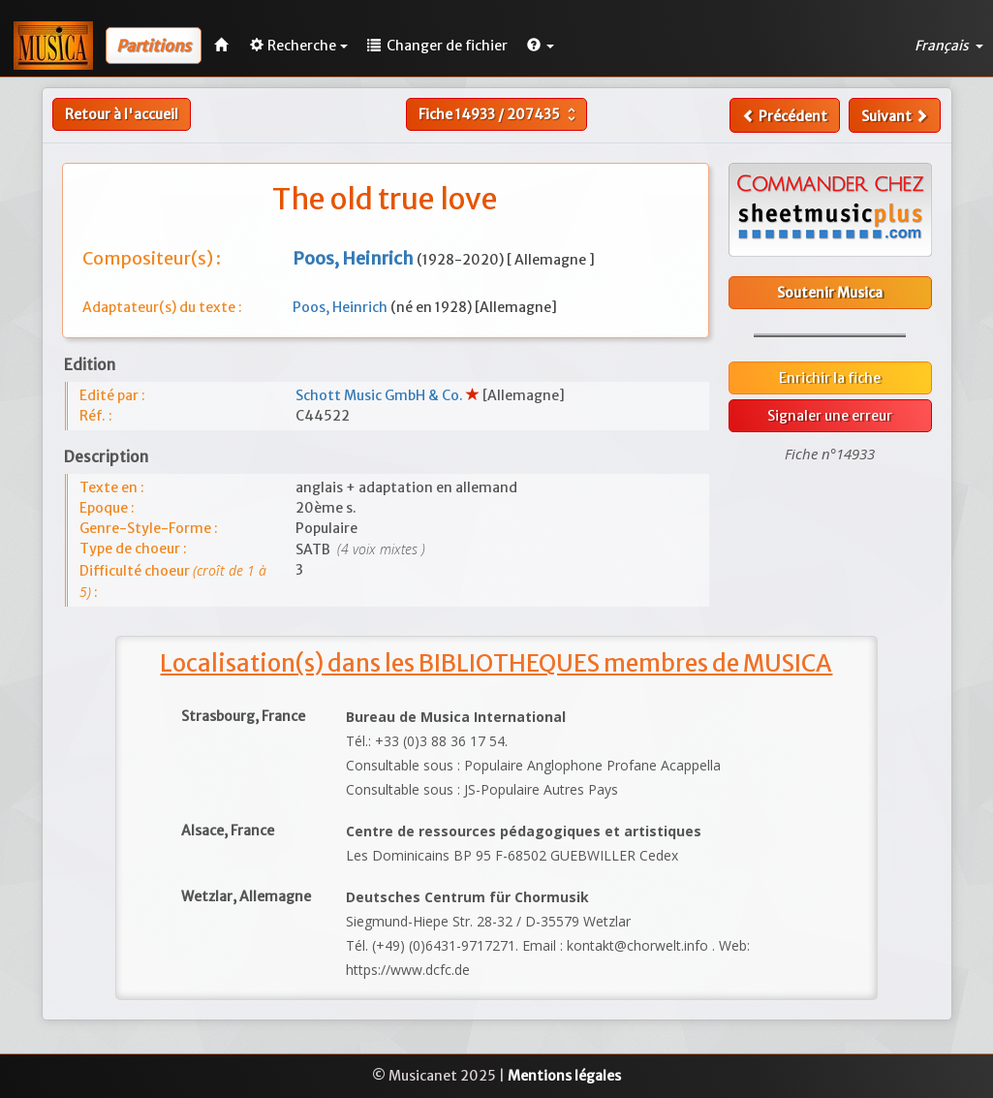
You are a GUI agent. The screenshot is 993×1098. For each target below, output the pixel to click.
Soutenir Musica (830, 292)
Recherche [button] (299, 45)
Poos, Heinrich (341, 307)
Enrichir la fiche (830, 378)
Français (949, 45)
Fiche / (499, 114)
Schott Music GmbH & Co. (380, 395)
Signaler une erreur (829, 415)
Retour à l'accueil (121, 114)
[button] (540, 45)
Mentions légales (564, 1075)
